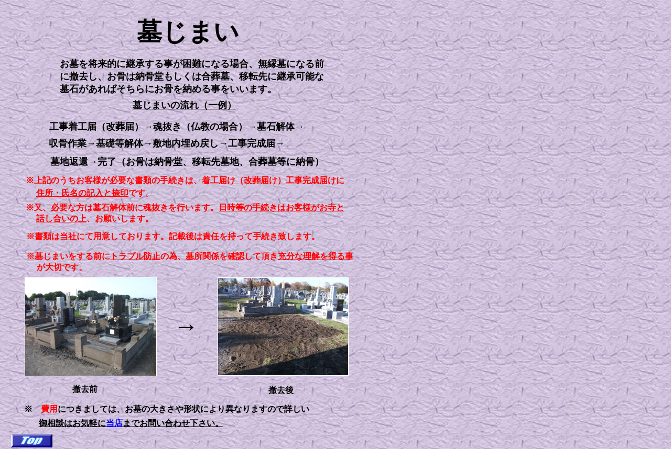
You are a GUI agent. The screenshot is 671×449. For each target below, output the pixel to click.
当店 (114, 423)
